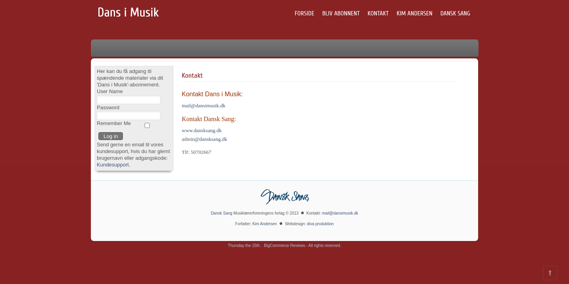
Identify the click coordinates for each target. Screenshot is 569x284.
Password (108, 107)
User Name (110, 91)
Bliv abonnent (341, 13)
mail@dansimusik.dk (204, 105)
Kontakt (377, 13)
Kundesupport (113, 165)
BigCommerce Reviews (284, 245)
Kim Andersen (415, 13)
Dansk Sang (455, 13)
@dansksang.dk (211, 139)
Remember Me (114, 123)
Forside (305, 13)
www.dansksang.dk (202, 130)
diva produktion (320, 224)
